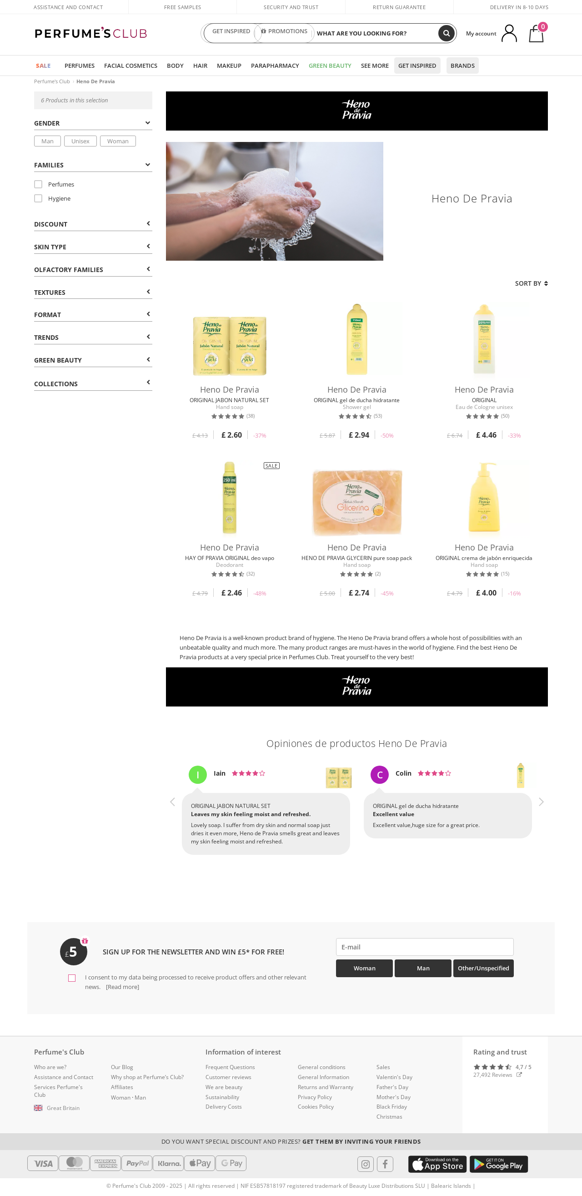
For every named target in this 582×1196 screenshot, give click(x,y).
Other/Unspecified (483, 968)
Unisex (80, 141)
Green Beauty (330, 65)
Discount (92, 224)
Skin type (92, 246)
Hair (200, 65)
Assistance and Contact (68, 7)
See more (375, 65)
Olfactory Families (92, 269)
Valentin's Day (394, 1077)
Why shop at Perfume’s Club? (147, 1077)
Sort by (531, 283)
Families (92, 165)
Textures (92, 292)
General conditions (322, 1067)
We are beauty (224, 1087)
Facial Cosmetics (130, 65)
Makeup (229, 65)
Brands (463, 65)
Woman (118, 141)
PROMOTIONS (284, 33)
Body (175, 65)
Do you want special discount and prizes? (291, 1141)
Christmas (389, 1116)
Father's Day (392, 1087)
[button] (173, 818)
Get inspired (417, 65)
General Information (323, 1077)
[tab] (93, 122)
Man (47, 141)
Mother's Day (393, 1097)
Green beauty (92, 360)
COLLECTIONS (92, 383)
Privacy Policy (315, 1097)
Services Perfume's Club (58, 1091)
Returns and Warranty (325, 1087)
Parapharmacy (275, 65)
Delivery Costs (224, 1106)
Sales (383, 1067)
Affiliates (122, 1087)
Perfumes (80, 65)
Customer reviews (228, 1077)
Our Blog (122, 1067)
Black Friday (391, 1106)
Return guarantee (399, 7)
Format (92, 314)
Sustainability (222, 1097)
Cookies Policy (316, 1106)
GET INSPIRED (231, 33)
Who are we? (50, 1067)
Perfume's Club (52, 81)
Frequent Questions (230, 1067)
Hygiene (52, 198)
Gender (92, 123)
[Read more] (122, 987)
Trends (92, 337)
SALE (43, 65)
